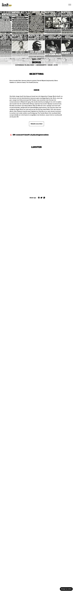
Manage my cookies (66, 589)
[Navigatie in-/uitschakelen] (69, 4)
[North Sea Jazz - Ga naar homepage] (7, 4)
